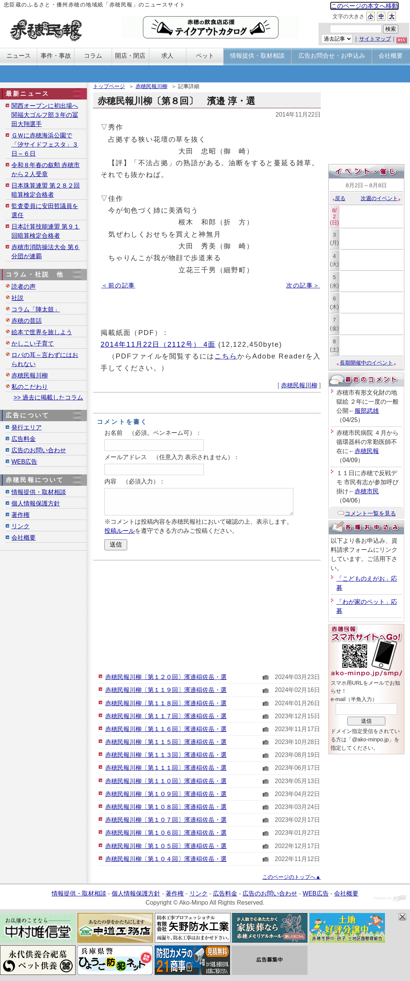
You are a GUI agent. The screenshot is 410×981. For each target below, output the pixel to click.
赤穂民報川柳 (151, 86)
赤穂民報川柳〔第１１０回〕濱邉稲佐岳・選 (166, 781)
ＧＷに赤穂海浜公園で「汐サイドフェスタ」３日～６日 (44, 144)
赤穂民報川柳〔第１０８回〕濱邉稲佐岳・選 (166, 807)
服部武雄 (367, 411)
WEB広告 (24, 461)
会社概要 (23, 537)
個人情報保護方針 (35, 503)
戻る (338, 198)
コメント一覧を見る (366, 513)
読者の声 (23, 286)
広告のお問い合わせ (38, 450)
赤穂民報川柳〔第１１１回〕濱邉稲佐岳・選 (166, 768)
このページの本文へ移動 (364, 6)
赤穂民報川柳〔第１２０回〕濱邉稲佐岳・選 (166, 677)
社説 (17, 298)
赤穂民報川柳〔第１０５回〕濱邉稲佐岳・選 (166, 846)
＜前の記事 (118, 285)
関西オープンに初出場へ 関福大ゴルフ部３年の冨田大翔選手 (44, 115)
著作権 (20, 515)
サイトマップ (375, 39)
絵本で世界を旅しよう (41, 332)
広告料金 (23, 439)
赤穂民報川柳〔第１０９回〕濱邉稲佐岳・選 (166, 794)
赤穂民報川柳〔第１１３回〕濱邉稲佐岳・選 (166, 755)
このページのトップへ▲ (291, 877)
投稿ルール (119, 531)
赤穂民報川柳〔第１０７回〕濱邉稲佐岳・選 (166, 820)
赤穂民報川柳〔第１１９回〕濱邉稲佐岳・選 (166, 690)
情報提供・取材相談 (38, 492)
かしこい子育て (32, 343)
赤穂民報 (367, 451)
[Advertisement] (207, 615)
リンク (20, 526)
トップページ (109, 86)
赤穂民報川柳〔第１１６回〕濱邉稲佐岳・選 (166, 729)
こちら (225, 356)
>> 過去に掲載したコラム (48, 397)
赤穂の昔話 (26, 321)
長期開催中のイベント (366, 363)
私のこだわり (29, 387)
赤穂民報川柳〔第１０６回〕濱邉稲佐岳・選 (166, 832)
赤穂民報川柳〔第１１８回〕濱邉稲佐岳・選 (166, 703)
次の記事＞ (303, 285)
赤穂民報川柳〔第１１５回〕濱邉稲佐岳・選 (166, 742)
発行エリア (26, 427)
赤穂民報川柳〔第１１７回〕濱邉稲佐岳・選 (166, 716)
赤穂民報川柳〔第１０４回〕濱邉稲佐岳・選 (166, 859)
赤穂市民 (367, 491)
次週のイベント (381, 198)
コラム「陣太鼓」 (35, 309)
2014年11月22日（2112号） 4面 (158, 344)
